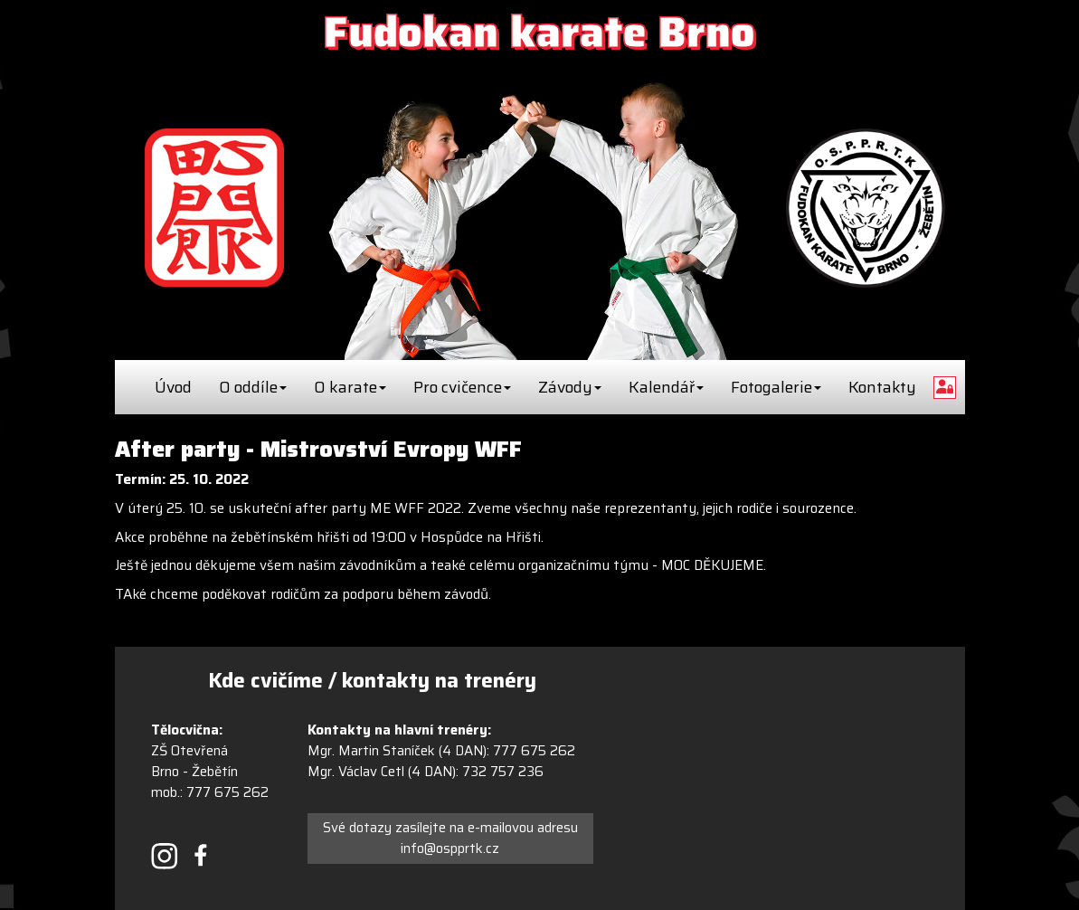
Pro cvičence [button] (462, 387)
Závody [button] (569, 387)
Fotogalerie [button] (776, 387)
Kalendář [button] (666, 387)
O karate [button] (350, 387)
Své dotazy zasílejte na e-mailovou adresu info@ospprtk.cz (450, 838)
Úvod (173, 387)
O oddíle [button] (253, 387)
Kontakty (882, 387)
